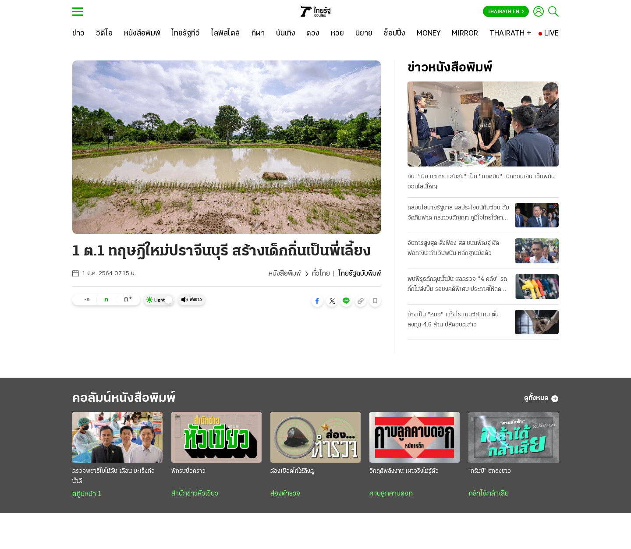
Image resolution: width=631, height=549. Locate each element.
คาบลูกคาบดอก (391, 493)
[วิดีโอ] (104, 33)
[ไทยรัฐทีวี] (185, 33)
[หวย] (337, 33)
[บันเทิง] (285, 33)
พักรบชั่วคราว (188, 471)
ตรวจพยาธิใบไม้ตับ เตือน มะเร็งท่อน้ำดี (113, 476)
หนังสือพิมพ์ (285, 273)
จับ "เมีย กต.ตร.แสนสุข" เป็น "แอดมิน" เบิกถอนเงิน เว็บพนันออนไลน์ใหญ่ (481, 182)
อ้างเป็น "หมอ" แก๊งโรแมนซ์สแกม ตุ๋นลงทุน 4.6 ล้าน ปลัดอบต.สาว (453, 320)
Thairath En (506, 11)
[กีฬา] (258, 33)
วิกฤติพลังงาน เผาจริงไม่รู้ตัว (404, 471)
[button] (317, 301)
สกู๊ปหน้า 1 (86, 494)
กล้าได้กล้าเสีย (488, 493)
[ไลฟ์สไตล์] (225, 33)
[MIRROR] (465, 33)
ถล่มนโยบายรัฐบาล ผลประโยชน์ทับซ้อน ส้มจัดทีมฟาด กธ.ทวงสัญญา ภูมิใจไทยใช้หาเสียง (458, 214)
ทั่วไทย (321, 273)
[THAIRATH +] (510, 33)
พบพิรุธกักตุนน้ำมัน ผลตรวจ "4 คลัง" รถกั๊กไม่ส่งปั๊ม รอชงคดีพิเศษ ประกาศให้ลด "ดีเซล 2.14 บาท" (457, 285)
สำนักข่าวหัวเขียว (194, 493)
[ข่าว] (78, 33)
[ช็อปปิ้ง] (394, 33)
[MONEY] (429, 33)
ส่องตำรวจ (285, 493)
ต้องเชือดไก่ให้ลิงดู (292, 471)
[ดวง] (312, 33)
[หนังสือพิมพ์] (142, 33)
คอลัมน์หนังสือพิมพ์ (124, 398)
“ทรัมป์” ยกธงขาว (489, 471)
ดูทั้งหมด (541, 399)
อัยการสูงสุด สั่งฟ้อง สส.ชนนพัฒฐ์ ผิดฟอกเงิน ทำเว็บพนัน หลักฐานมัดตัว (453, 248)
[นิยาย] (363, 33)
